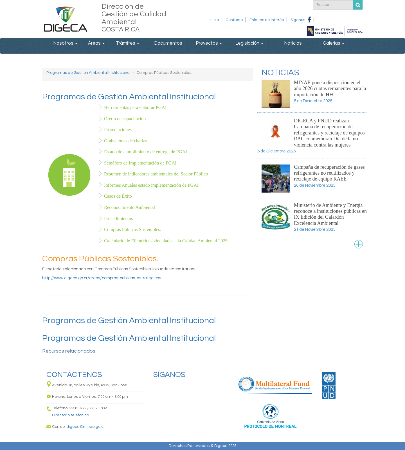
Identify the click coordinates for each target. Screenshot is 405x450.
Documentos (168, 43)
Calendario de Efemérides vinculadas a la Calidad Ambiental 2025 (166, 240)
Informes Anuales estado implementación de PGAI (151, 185)
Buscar (358, 5)
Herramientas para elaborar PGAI (135, 107)
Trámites (127, 43)
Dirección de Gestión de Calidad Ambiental (134, 18)
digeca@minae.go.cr (85, 427)
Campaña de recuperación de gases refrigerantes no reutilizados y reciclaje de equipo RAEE (329, 173)
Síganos (298, 20)
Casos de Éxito (118, 196)
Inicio (214, 20)
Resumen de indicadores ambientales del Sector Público (156, 174)
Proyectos (209, 43)
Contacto (234, 20)
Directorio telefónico (70, 415)
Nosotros (65, 43)
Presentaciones (118, 129)
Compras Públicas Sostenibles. (132, 229)
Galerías (333, 43)
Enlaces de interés (266, 20)
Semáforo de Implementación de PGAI (140, 163)
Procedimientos (118, 218)
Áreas (96, 43)
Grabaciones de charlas (125, 140)
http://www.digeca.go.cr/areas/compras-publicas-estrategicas (101, 278)
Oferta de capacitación (125, 118)
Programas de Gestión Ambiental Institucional (88, 73)
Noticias (293, 43)
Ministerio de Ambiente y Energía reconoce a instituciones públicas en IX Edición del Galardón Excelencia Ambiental (330, 214)
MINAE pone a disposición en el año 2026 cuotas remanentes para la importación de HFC (330, 88)
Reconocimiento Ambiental (129, 207)
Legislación (249, 43)
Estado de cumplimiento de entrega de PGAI (145, 151)
